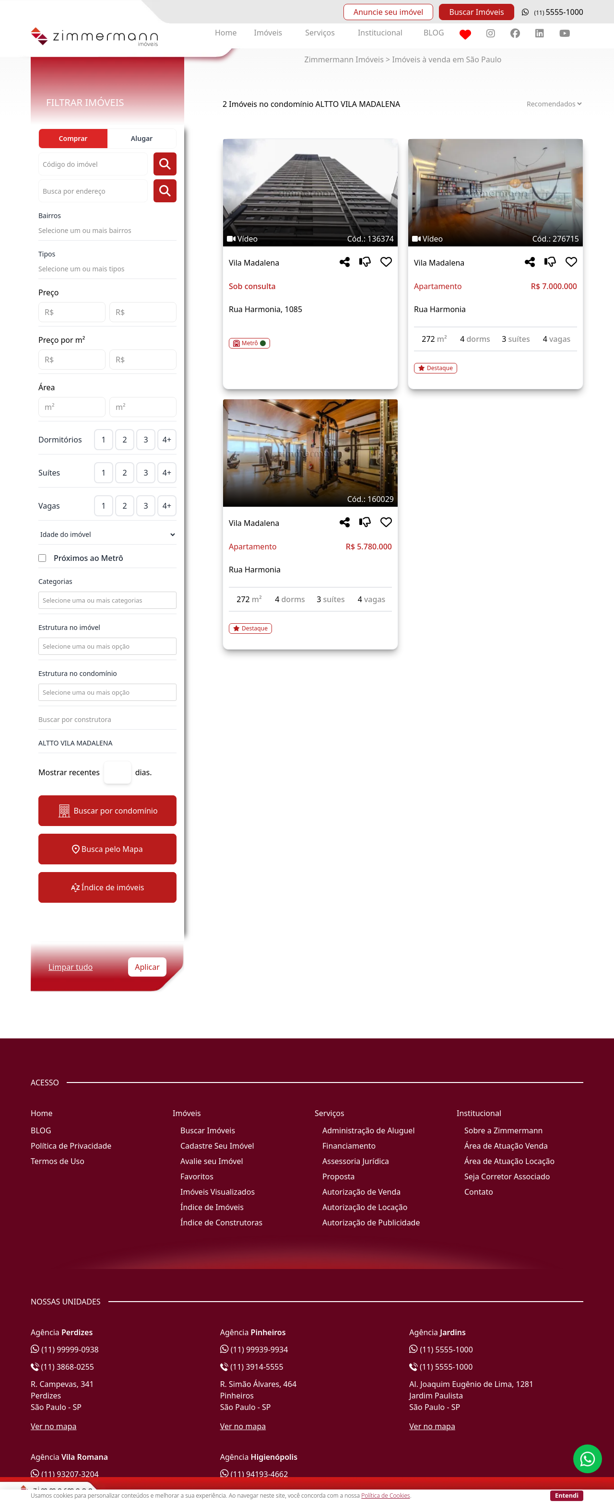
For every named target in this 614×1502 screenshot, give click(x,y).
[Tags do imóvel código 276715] (495, 239)
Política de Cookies (385, 1495)
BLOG (434, 32)
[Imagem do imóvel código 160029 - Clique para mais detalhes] (310, 453)
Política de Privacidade (71, 1146)
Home (226, 32)
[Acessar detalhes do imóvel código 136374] (310, 337)
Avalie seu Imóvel (211, 1161)
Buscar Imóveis (476, 12)
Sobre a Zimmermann (503, 1130)
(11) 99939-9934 (254, 1349)
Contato (478, 1192)
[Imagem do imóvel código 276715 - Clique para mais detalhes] (495, 192)
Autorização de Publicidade (371, 1222)
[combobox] (106, 600)
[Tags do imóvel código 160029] (310, 499)
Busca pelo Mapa (107, 849)
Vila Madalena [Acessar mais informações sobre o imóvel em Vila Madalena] (254, 262)
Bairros (49, 215)
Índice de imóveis (107, 887)
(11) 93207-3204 (65, 1474)
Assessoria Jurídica (355, 1161)
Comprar (73, 138)
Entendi (567, 1495)
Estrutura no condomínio (77, 673)
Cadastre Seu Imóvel (217, 1146)
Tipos (46, 253)
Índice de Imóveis (212, 1207)
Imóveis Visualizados (217, 1192)
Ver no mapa (54, 1426)
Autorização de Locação (364, 1207)
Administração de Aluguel (368, 1130)
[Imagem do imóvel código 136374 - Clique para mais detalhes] (310, 192)
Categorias (55, 581)
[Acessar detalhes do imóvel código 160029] (310, 623)
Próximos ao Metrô (88, 558)
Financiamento (349, 1146)
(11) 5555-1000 (441, 1349)
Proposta (338, 1176)
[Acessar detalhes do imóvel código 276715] (495, 362)
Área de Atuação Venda (506, 1146)
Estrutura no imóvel (69, 627)
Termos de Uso (57, 1161)
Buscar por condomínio (107, 810)
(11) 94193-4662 (254, 1474)
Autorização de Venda (361, 1192)
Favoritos (196, 1176)
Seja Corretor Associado (507, 1176)
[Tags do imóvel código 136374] (310, 239)
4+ (167, 439)
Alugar (142, 138)
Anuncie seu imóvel (388, 12)
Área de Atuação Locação (509, 1161)
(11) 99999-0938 (65, 1349)
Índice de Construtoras (221, 1222)
